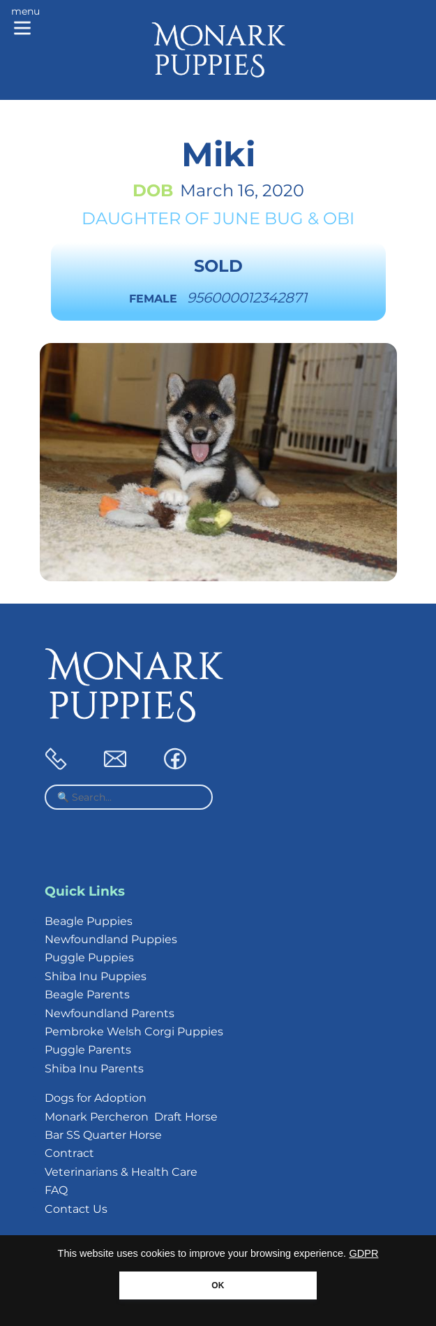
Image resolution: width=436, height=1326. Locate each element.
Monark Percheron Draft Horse (131, 1116)
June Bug (258, 218)
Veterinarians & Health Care (121, 1172)
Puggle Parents (88, 1049)
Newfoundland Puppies (111, 939)
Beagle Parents (87, 994)
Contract (69, 1153)
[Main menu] (25, 22)
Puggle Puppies (89, 957)
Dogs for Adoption (95, 1098)
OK (217, 1285)
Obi (338, 218)
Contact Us (76, 1209)
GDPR (364, 1253)
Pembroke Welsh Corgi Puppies (134, 1031)
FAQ (56, 1190)
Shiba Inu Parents (94, 1068)
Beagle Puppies (89, 921)
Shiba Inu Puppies (95, 976)
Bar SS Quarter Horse (103, 1135)
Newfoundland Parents (109, 1013)
